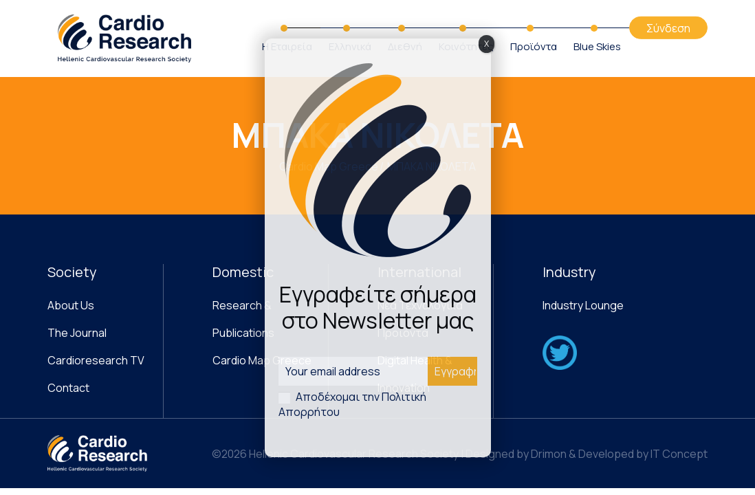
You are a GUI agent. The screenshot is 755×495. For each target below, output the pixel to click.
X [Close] (486, 44)
